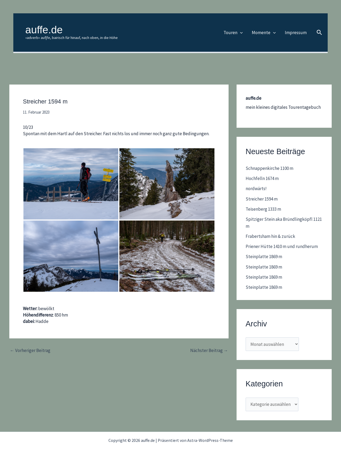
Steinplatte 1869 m (264, 256)
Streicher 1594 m (262, 199)
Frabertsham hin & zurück (270, 236)
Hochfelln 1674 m (262, 178)
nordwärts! (256, 188)
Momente (264, 32)
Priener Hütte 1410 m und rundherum (282, 246)
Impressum (296, 32)
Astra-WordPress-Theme (210, 440)
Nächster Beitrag (209, 350)
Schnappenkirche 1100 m (269, 168)
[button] (240, 32)
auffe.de (44, 29)
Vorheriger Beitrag (30, 350)
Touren (233, 32)
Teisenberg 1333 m (263, 209)
